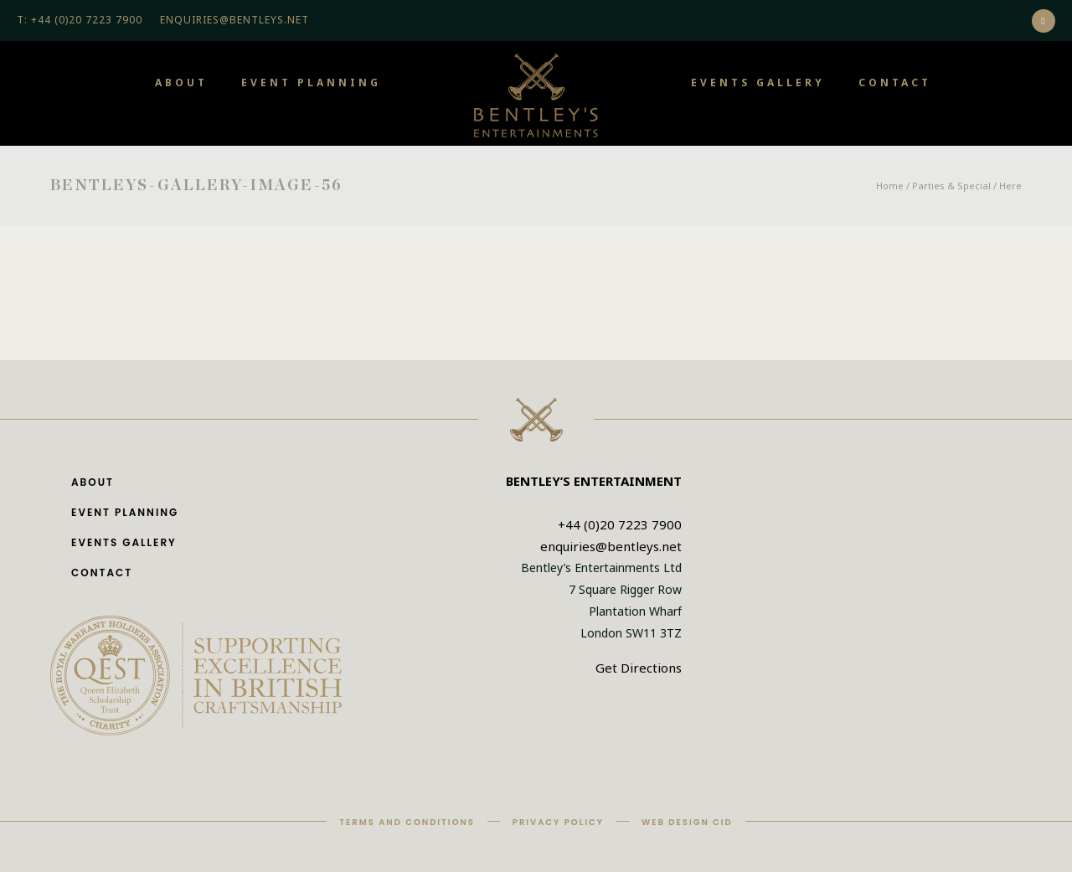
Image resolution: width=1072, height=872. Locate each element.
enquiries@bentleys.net (611, 546)
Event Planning (311, 82)
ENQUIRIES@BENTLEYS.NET (234, 20)
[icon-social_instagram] (1043, 21)
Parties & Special (951, 185)
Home (890, 185)
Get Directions (638, 667)
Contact (894, 82)
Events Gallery (758, 82)
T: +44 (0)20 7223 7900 (79, 20)
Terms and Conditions (407, 822)
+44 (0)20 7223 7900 (620, 524)
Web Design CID (687, 822)
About (181, 82)
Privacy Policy (558, 822)
